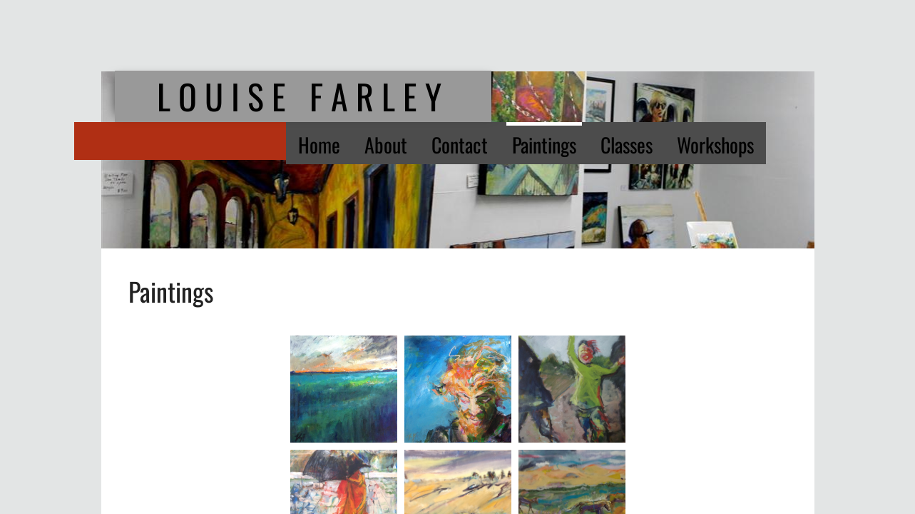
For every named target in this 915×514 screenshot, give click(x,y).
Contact (459, 144)
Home (319, 144)
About (385, 144)
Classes (626, 144)
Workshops (715, 144)
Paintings (544, 144)
